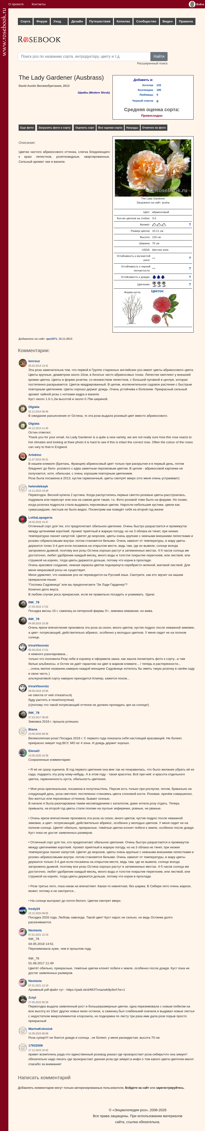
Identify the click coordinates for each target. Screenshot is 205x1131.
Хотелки (147, 85)
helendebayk (38, 486)
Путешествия (99, 21)
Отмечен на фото (154, 127)
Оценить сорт (84, 127)
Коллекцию (145, 90)
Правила (186, 21)
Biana (32, 729)
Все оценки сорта (110, 127)
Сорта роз (25, 22)
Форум (41, 21)
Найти (159, 56)
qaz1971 (51, 338)
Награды (132, 127)
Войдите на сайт (137, 1087)
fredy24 (34, 909)
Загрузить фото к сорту (55, 127)
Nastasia (35, 930)
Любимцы (146, 94)
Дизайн (77, 21)
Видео (168, 21)
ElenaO (34, 751)
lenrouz (34, 361)
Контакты (39, 4)
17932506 (35, 1045)
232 (159, 85)
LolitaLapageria (40, 517)
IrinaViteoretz (38, 645)
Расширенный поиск (152, 63)
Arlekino (34, 455)
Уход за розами (59, 22)
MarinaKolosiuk (40, 1029)
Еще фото (27, 127)
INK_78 (33, 602)
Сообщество (146, 21)
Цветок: (157, 291)
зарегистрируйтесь (170, 1087)
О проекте (16, 4)
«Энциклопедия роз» (130, 1110)
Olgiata (33, 407)
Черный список (142, 100)
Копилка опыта (123, 22)
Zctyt (32, 997)
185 (159, 90)
